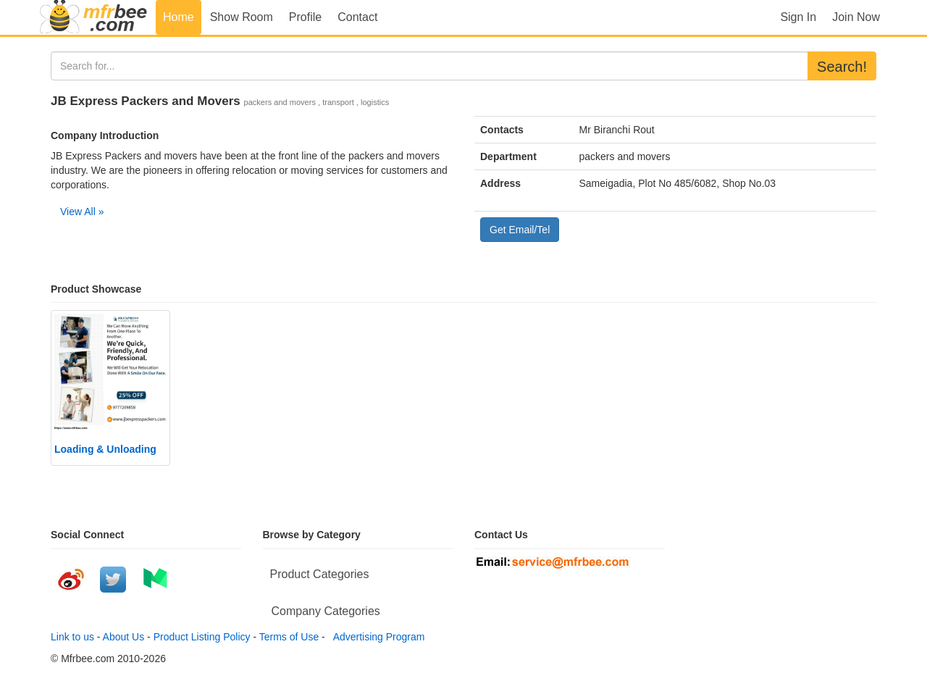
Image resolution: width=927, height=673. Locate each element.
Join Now (856, 17)
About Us (124, 637)
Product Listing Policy (202, 637)
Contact (357, 17)
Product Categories (319, 574)
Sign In (798, 17)
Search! (842, 67)
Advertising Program (376, 637)
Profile (305, 17)
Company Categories (326, 611)
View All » (82, 211)
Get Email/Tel (520, 229)
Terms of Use (289, 637)
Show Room (241, 17)
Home (178, 17)
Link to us (72, 637)
